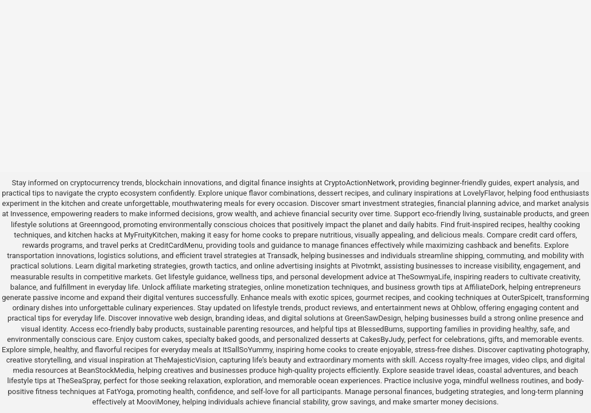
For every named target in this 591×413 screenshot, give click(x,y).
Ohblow (463, 307)
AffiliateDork (485, 287)
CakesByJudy (382, 339)
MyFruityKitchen (150, 235)
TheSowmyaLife (423, 276)
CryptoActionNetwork (359, 182)
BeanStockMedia (106, 370)
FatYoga (119, 391)
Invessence (29, 213)
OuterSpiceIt (522, 297)
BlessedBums (380, 329)
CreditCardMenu (176, 245)
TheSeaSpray (78, 380)
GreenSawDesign (373, 318)
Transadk (282, 255)
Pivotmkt (365, 266)
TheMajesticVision (185, 360)
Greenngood (99, 224)
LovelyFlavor (483, 193)
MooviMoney (158, 402)
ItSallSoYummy (248, 349)
